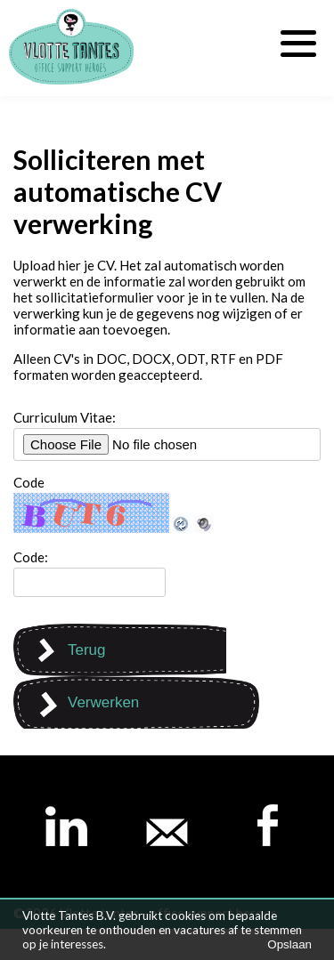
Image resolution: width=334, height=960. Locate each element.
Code (29, 482)
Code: (30, 557)
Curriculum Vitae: (64, 417)
